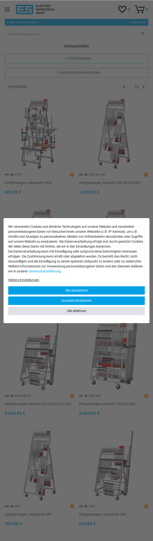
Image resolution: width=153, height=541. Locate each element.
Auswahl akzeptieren (76, 300)
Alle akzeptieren (76, 290)
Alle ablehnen (76, 311)
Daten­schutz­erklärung (44, 271)
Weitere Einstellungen (23, 280)
